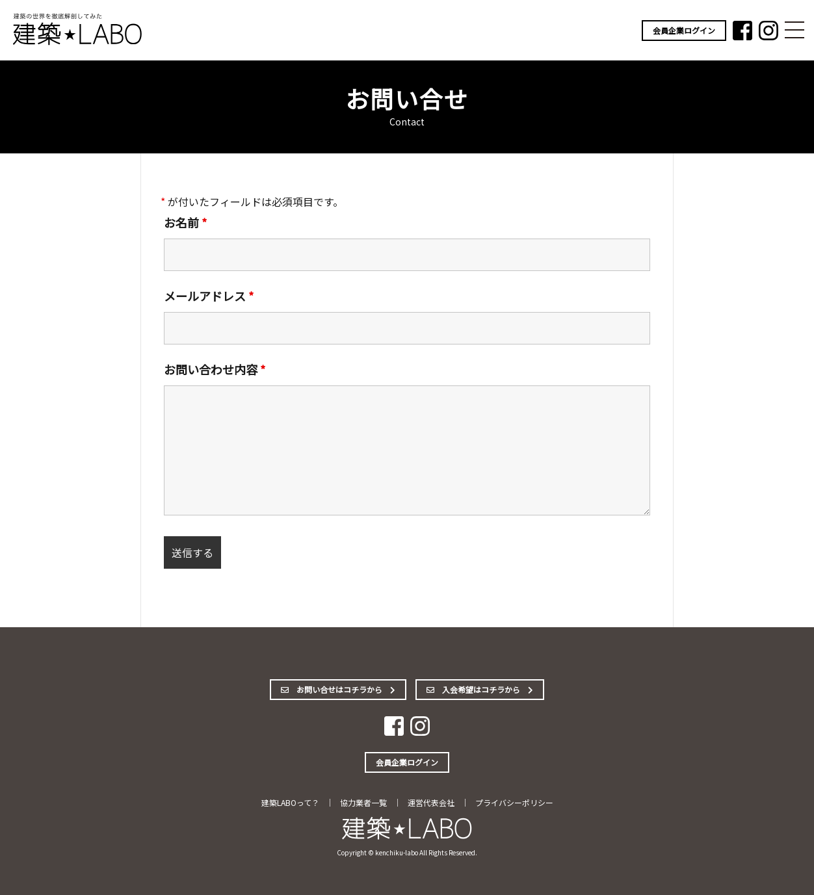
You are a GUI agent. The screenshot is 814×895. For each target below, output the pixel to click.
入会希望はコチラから (480, 689)
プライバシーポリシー (514, 802)
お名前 (185, 222)
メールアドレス (209, 295)
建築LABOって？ (290, 802)
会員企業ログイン (684, 30)
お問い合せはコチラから (338, 689)
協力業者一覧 (363, 802)
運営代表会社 (431, 802)
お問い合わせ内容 (214, 369)
